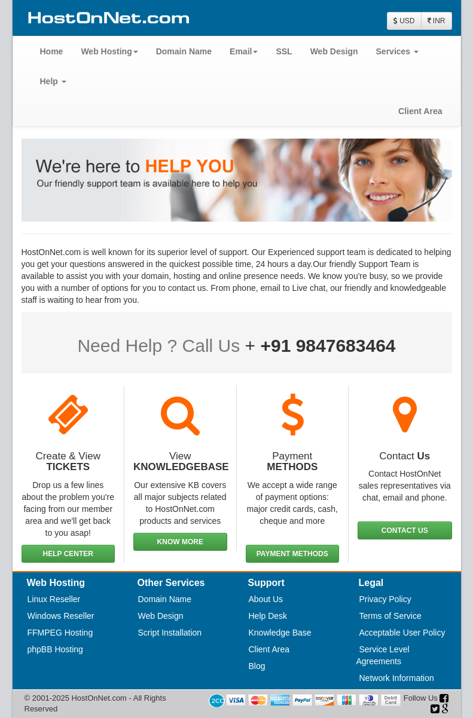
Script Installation (170, 632)
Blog (257, 666)
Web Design (334, 51)
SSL (284, 51)
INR (436, 21)
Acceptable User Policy (402, 632)
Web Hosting (109, 51)
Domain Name (184, 51)
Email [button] (244, 51)
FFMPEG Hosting (60, 632)
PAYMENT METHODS (292, 554)
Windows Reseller (61, 616)
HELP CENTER (68, 554)
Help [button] (53, 81)
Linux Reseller (54, 599)
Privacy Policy (385, 599)
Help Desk (268, 616)
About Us (266, 599)
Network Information (396, 678)
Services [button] (397, 51)
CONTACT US (405, 530)
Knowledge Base (280, 632)
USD (404, 21)
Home (51, 51)
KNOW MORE (180, 542)
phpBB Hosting (55, 649)
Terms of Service (390, 616)
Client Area (420, 111)
